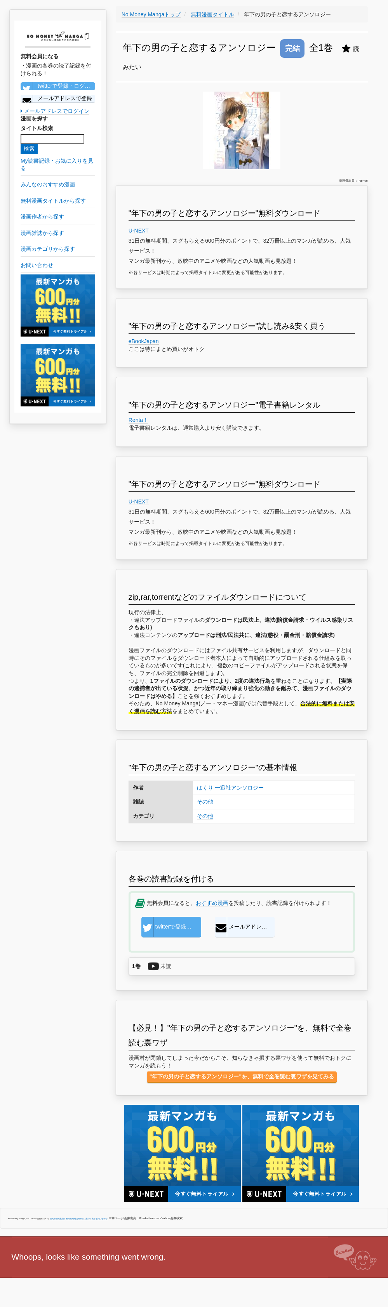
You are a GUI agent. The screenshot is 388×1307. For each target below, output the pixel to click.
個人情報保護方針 (57, 1218)
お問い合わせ (102, 1218)
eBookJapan (144, 341)
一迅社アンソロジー (239, 788)
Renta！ (138, 420)
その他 (205, 801)
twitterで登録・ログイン (58, 86)
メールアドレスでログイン (55, 111)
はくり (205, 788)
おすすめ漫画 (212, 903)
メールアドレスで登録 (56, 98)
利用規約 (70, 1218)
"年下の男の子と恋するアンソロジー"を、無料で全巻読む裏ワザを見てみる (242, 1076)
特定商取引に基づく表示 (85, 1218)
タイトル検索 (37, 128)
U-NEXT (139, 230)
